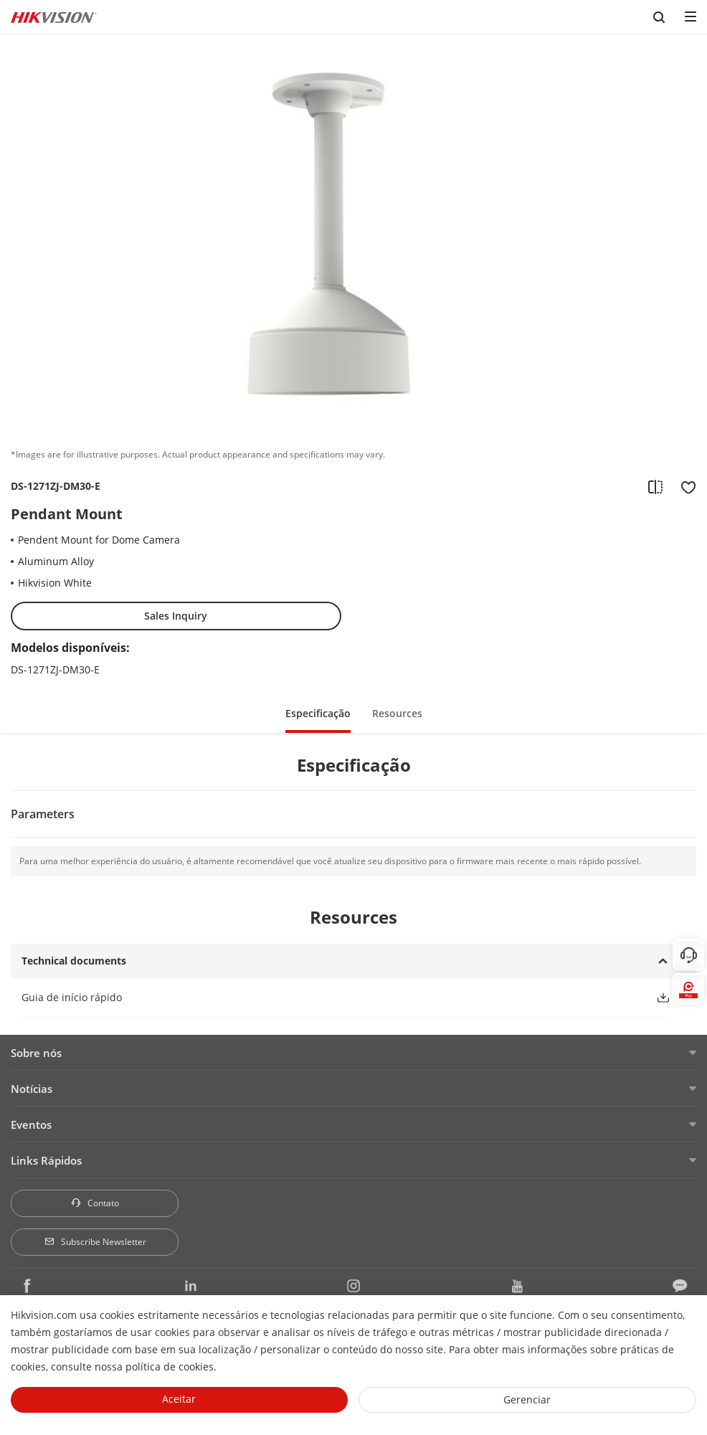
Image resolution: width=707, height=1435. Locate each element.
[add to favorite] (684, 486)
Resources (397, 713)
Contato (94, 1203)
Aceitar (179, 1399)
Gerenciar (527, 1399)
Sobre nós (36, 1053)
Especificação (318, 713)
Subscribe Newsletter (95, 1242)
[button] (663, 997)
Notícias (31, 1088)
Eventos (31, 1124)
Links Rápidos (46, 1160)
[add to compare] (655, 486)
